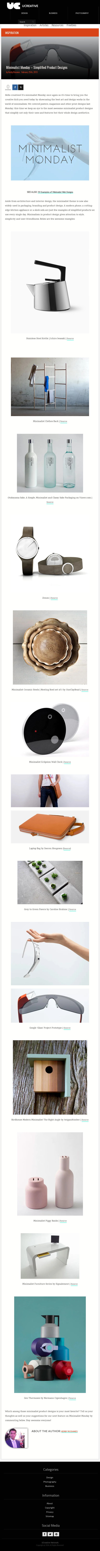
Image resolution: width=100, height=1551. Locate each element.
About (50, 1503)
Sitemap (50, 1516)
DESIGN (24, 13)
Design (49, 1477)
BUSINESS (53, 13)
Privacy (50, 1511)
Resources (57, 25)
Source (70, 338)
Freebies (71, 25)
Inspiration (30, 25)
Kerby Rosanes (14, 72)
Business (49, 1486)
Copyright (50, 1507)
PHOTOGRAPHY (82, 13)
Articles (44, 25)
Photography (49, 1481)
